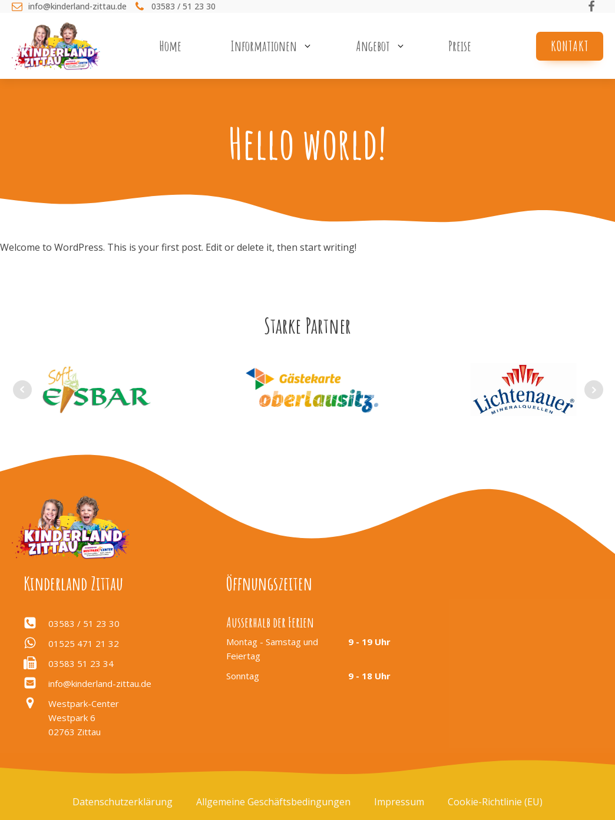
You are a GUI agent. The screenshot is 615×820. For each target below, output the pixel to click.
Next (593, 389)
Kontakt (569, 46)
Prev (22, 389)
